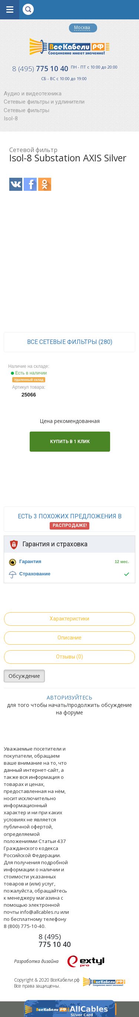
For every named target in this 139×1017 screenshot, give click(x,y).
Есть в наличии (29, 373)
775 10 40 (40, 68)
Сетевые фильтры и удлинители (44, 101)
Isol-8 (11, 118)
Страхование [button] (34, 574)
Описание (69, 638)
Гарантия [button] (30, 561)
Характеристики (69, 619)
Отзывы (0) (69, 657)
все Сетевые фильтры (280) (69, 341)
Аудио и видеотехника (33, 93)
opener (9, 9)
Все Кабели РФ (69, 46)
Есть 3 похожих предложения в (70, 521)
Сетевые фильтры (26, 110)
